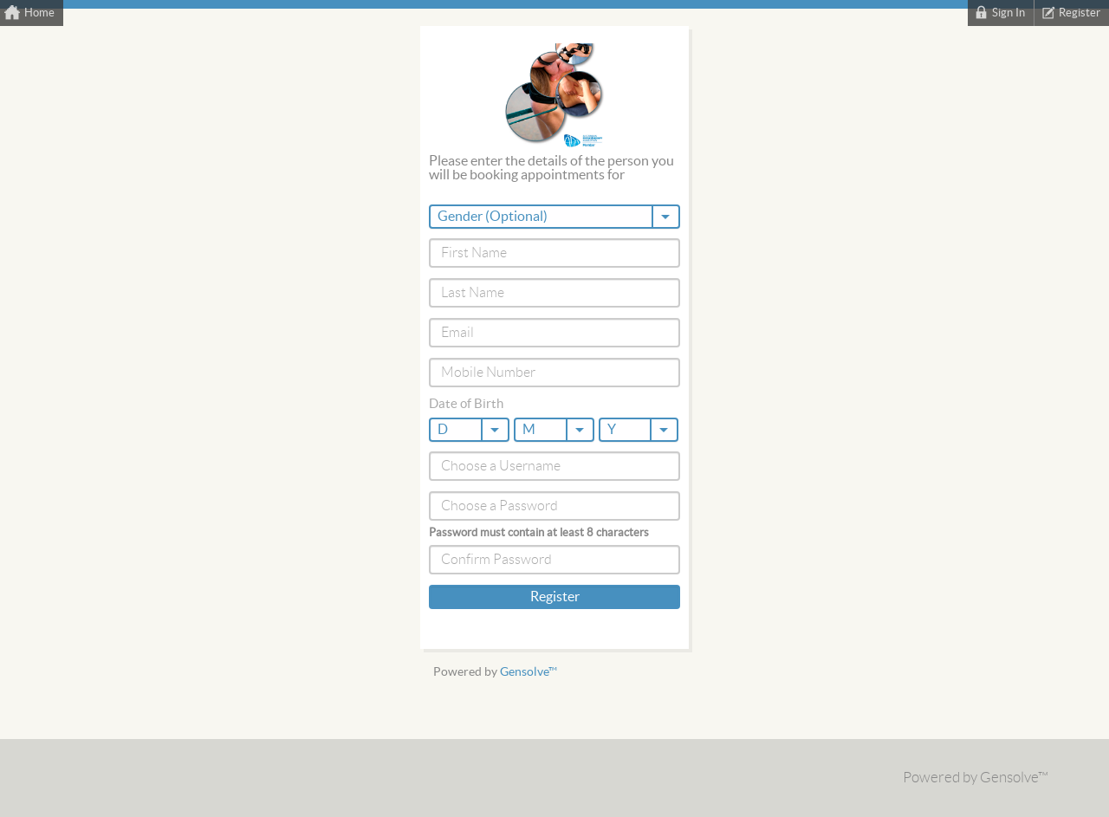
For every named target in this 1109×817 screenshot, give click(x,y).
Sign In (1008, 13)
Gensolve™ (528, 671)
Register (1079, 13)
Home (39, 13)
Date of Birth (466, 404)
